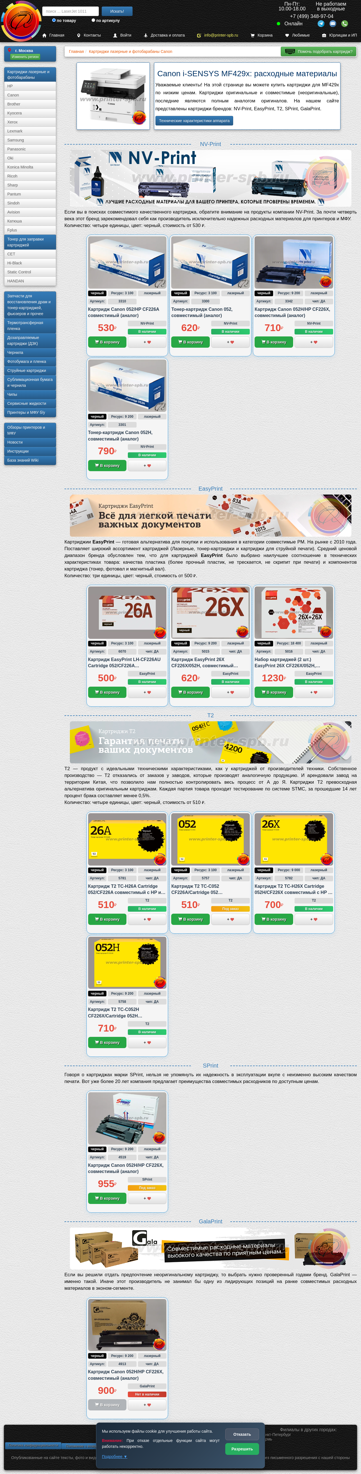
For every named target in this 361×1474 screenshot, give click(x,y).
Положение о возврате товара (89, 1446)
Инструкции (18, 451)
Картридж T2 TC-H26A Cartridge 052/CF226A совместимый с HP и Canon (124, 892)
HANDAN (15, 281)
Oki (10, 158)
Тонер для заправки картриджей (25, 242)
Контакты (89, 35)
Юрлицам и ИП (339, 35)
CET (11, 254)
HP (10, 86)
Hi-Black (14, 263)
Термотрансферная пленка (25, 325)
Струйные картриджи (26, 370)
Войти (122, 35)
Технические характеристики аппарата (194, 120)
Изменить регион (25, 57)
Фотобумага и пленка (26, 361)
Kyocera (14, 113)
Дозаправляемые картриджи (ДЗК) (23, 340)
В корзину (107, 342)
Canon (13, 95)
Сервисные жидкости (26, 403)
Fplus (12, 230)
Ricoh (12, 176)
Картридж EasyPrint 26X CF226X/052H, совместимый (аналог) (202, 666)
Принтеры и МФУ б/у (26, 412)
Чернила (15, 352)
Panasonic (16, 149)
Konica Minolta (20, 167)
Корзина (262, 35)
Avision (13, 212)
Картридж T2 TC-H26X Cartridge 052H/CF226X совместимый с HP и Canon (293, 892)
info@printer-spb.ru (217, 35)
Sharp (12, 185)
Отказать (242, 1434)
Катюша (14, 221)
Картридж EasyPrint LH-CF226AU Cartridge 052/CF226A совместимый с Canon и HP (124, 666)
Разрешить (242, 1449)
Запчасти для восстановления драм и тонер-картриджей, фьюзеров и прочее (29, 305)
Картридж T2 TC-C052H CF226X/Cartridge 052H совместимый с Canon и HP (119, 1015)
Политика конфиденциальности (33, 1445)
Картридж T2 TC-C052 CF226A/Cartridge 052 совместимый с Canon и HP (202, 892)
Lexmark (15, 131)
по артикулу (106, 20)
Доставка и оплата (164, 35)
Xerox (12, 122)
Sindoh (13, 203)
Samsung (15, 140)
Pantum (14, 194)
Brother (13, 104)
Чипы (12, 394)
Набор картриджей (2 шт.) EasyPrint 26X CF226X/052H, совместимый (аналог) (285, 666)
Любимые (297, 35)
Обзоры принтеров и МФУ (26, 430)
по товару (64, 20)
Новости (15, 442)
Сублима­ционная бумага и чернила (30, 382)
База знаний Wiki (23, 460)
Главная (53, 35)
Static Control (19, 272)
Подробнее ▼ (114, 1456)
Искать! (117, 11)
